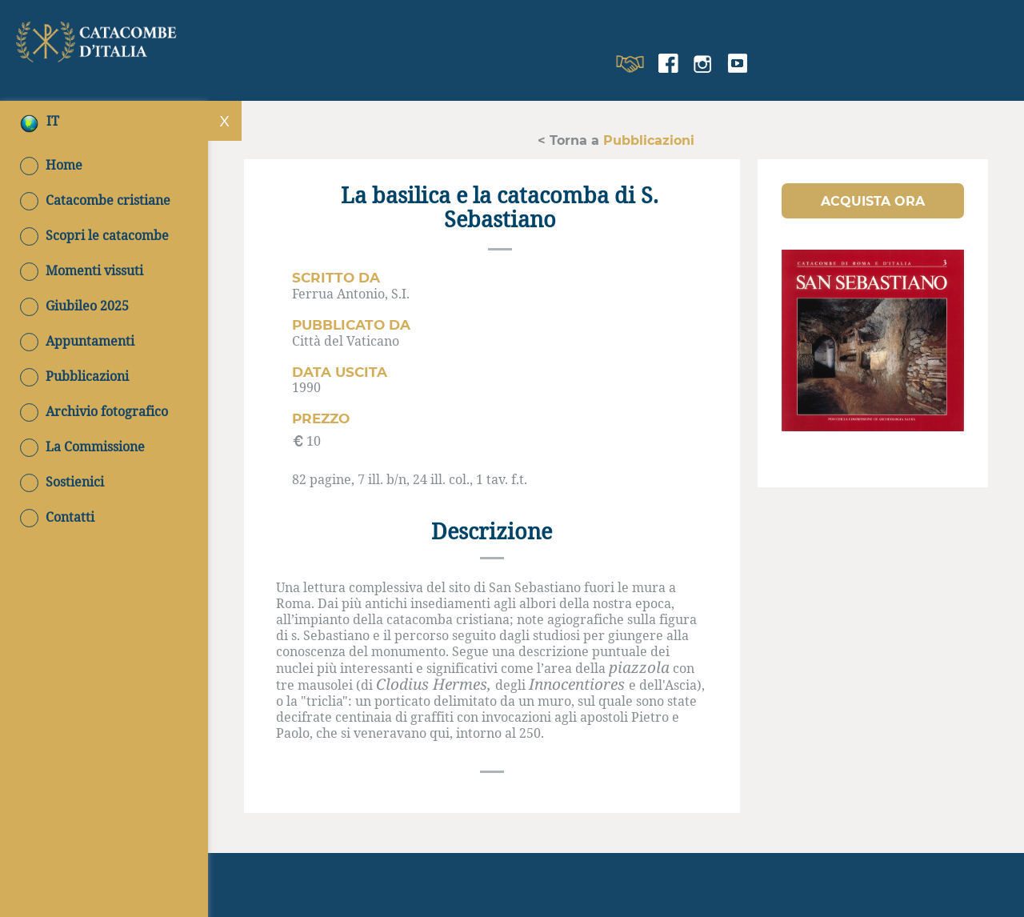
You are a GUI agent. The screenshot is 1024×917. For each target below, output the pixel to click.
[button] (873, 200)
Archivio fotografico (94, 411)
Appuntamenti (77, 341)
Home (51, 165)
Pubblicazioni (74, 376)
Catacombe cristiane (95, 200)
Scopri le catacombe (94, 235)
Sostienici (62, 482)
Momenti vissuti (81, 270)
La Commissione (82, 446)
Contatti (57, 517)
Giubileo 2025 (74, 306)
